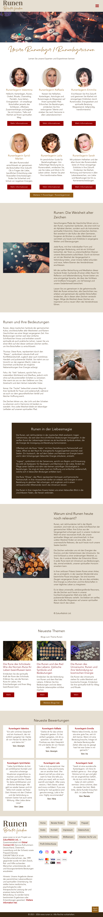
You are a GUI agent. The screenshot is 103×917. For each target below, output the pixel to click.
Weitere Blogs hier (51, 703)
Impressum (68, 830)
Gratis (42, 830)
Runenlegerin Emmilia (83, 90)
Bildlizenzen (68, 837)
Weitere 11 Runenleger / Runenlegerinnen (51, 195)
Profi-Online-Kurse (48, 844)
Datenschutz (83, 830)
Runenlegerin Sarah (84, 155)
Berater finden (57, 823)
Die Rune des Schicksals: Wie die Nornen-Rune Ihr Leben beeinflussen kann (17, 667)
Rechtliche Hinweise (49, 837)
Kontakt (54, 830)
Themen (72, 823)
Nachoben (95, 910)
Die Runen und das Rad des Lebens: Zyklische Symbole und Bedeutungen (50, 668)
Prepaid (84, 823)
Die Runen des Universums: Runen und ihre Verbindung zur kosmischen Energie (84, 668)
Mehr (8, 695)
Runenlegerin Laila (51, 155)
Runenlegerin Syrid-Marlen (19, 157)
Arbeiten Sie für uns (87, 837)
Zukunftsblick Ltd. (10, 840)
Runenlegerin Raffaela (51, 90)
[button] (97, 6)
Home (43, 823)
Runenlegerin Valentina (19, 90)
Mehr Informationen (19, 123)
